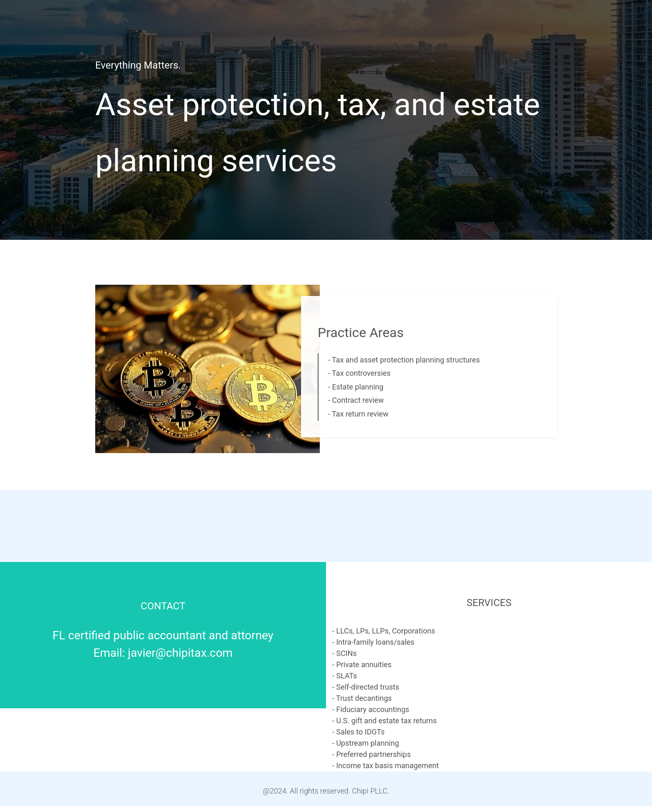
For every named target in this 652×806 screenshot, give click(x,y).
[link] (207, 290)
